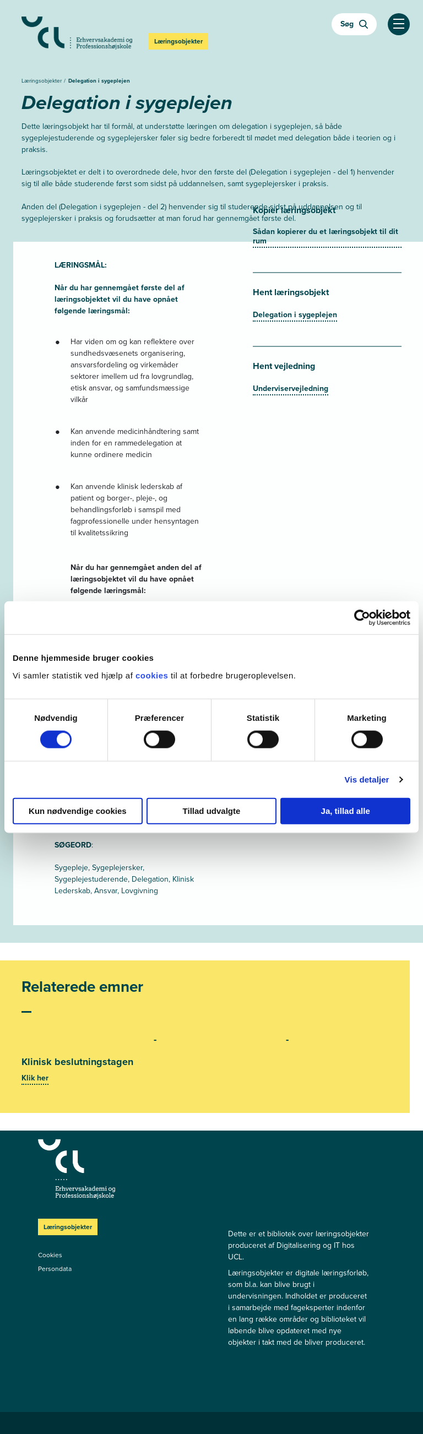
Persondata (55, 1269)
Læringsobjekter (42, 81)
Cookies (50, 1255)
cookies (153, 675)
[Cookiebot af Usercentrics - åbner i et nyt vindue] (362, 618)
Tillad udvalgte (212, 810)
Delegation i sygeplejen (99, 81)
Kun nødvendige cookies (78, 810)
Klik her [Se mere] (34, 1078)
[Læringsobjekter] (120, 1169)
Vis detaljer (367, 779)
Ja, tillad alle (345, 810)
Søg (354, 24)
